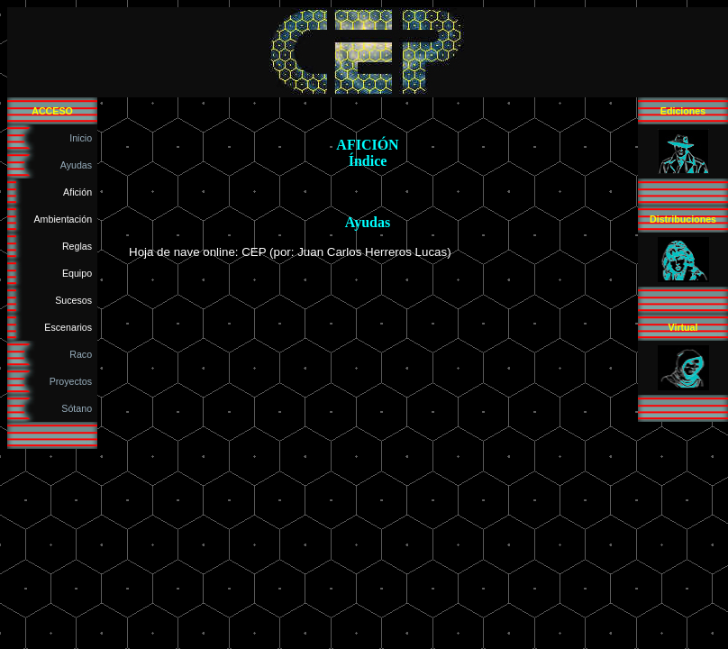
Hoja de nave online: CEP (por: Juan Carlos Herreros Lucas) (290, 252)
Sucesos (76, 300)
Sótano (79, 408)
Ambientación (66, 219)
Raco (83, 354)
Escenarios (70, 327)
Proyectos (73, 381)
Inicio (83, 138)
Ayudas (78, 165)
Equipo (79, 273)
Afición (80, 192)
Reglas (79, 246)
